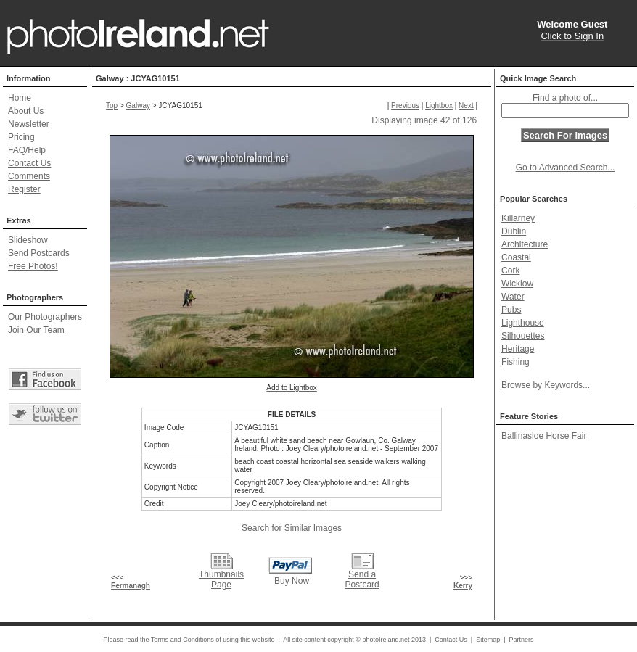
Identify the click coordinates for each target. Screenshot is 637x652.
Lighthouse (522, 323)
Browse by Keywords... (545, 385)
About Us (26, 111)
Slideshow (28, 240)
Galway (138, 106)
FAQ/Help (27, 150)
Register (24, 189)
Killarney (518, 218)
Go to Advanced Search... (565, 167)
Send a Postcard (362, 579)
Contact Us (29, 163)
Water (513, 297)
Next (466, 106)
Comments (29, 176)
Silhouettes (522, 336)
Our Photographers (45, 317)
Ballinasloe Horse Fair (543, 436)
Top (112, 106)
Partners (521, 639)
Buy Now (291, 581)
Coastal (516, 257)
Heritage (517, 349)
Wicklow (517, 283)
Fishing (515, 362)
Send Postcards (39, 253)
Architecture (524, 244)
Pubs (511, 310)
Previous (405, 106)
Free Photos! (33, 266)
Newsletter (28, 124)
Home (19, 98)
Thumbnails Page (221, 579)
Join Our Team (36, 330)
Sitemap (488, 639)
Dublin (513, 231)
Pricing (21, 137)
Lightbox (439, 106)
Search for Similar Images (292, 528)
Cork (510, 270)
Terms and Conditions (182, 639)
